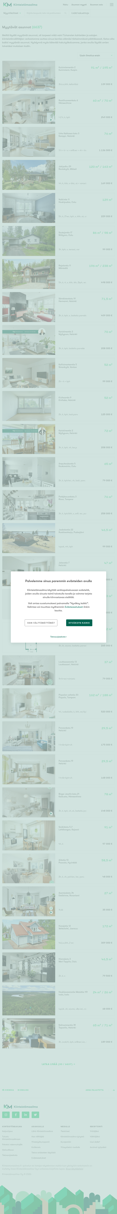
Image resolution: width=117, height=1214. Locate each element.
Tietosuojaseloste (57, 637)
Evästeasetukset (74, 607)
